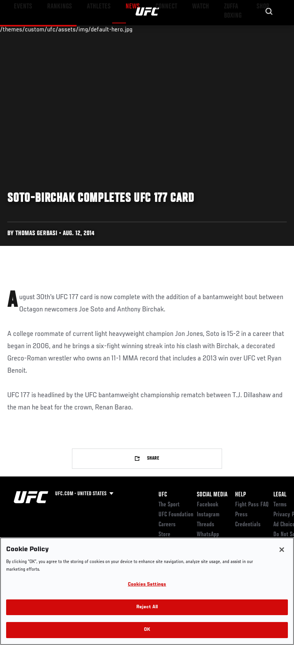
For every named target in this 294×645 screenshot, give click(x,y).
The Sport (169, 504)
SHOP (248, 29)
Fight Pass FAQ (252, 504)
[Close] (281, 549)
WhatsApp (208, 534)
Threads (205, 524)
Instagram (208, 514)
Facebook (208, 504)
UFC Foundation (175, 514)
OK (147, 629)
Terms (280, 504)
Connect (151, 29)
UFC (162, 494)
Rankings (53, 29)
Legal (279, 494)
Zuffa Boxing (211, 32)
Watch (181, 29)
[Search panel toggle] (269, 29)
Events (21, 29)
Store (164, 534)
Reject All (147, 607)
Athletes (87, 29)
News (117, 29)
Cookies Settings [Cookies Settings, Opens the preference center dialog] (147, 584)
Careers (167, 524)
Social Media (212, 494)
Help (240, 494)
